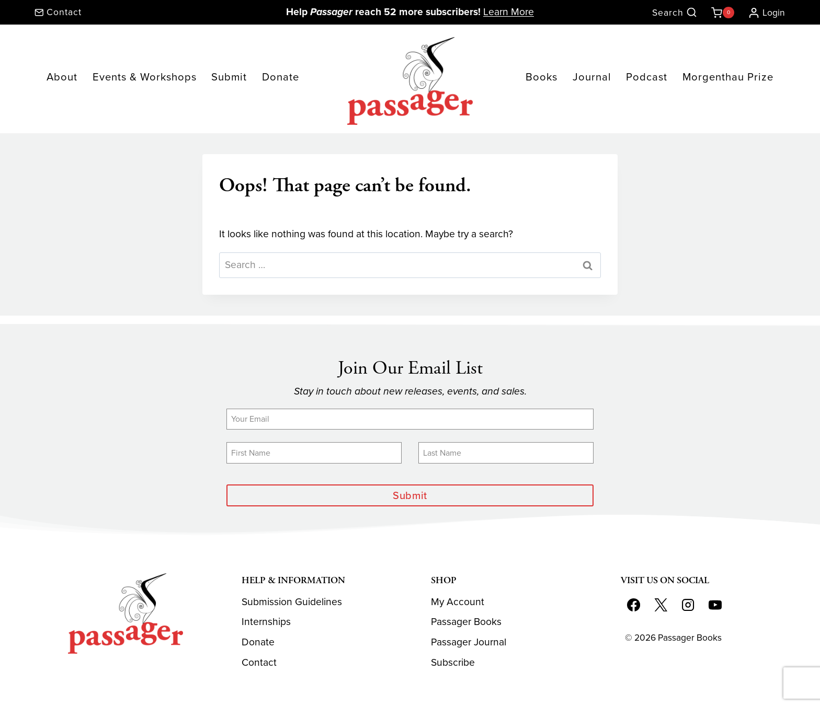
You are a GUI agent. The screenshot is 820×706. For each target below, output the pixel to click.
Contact (259, 662)
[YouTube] (715, 605)
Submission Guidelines (292, 601)
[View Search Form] (674, 13)
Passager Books (466, 621)
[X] (660, 605)
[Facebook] (634, 605)
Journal (592, 77)
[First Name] (314, 452)
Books (541, 77)
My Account (457, 601)
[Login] (762, 12)
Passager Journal (468, 642)
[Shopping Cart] (720, 12)
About (62, 77)
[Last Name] (506, 452)
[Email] (410, 419)
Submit (229, 77)
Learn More (508, 11)
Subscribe (453, 662)
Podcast (646, 77)
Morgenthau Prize (727, 77)
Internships (266, 621)
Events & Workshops (145, 77)
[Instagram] (688, 605)
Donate (280, 77)
